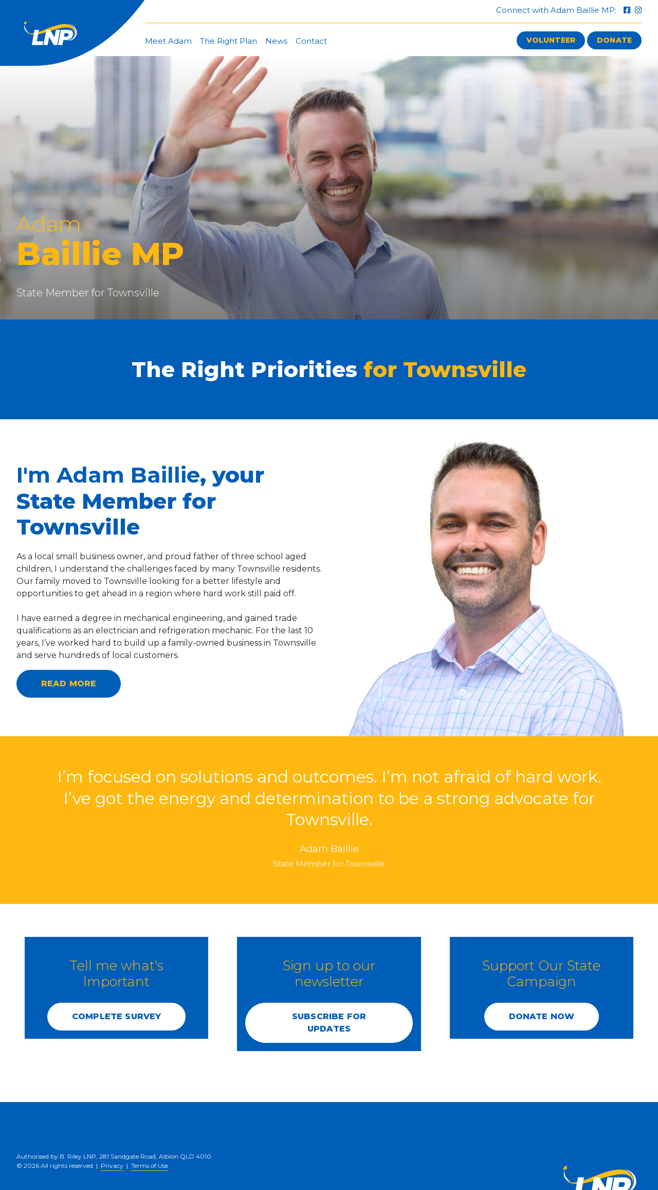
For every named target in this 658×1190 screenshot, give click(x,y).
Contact (311, 41)
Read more (68, 683)
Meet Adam (168, 41)
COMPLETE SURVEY (116, 1016)
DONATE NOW (542, 1016)
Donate (614, 40)
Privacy (112, 1165)
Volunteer (550, 40)
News (276, 41)
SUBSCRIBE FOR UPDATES (329, 1022)
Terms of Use (149, 1165)
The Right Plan (228, 41)
